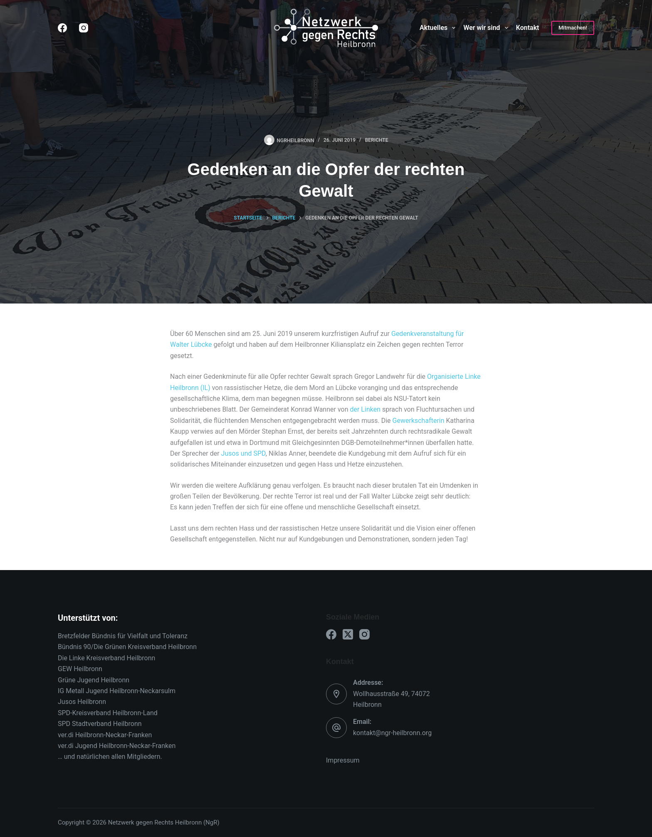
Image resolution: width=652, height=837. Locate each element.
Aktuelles (439, 28)
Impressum (343, 760)
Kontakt (527, 28)
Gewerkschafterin (419, 421)
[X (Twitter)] (348, 634)
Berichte (376, 140)
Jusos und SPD (243, 453)
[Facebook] (62, 27)
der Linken (365, 409)
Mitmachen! (572, 28)
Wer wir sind (487, 28)
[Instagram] (83, 27)
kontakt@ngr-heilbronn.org (392, 733)
